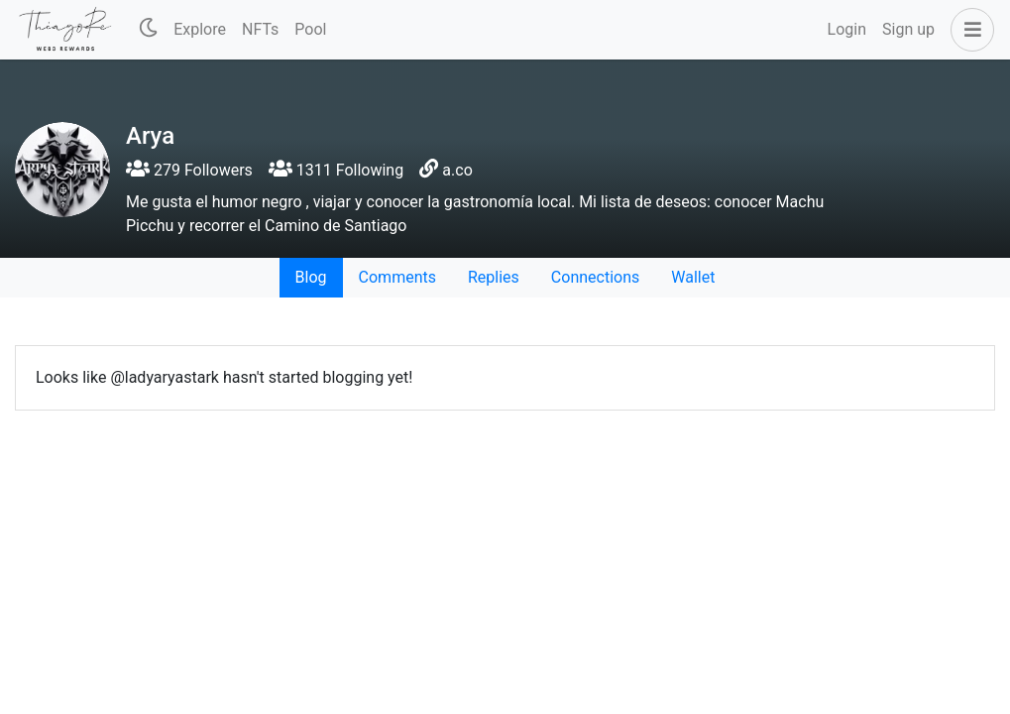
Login (847, 29)
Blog (311, 277)
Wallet (693, 277)
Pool (310, 29)
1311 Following (336, 170)
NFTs (260, 29)
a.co (457, 170)
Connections (595, 277)
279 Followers (189, 170)
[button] (968, 30)
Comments (397, 277)
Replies (493, 277)
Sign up (908, 29)
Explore (199, 29)
